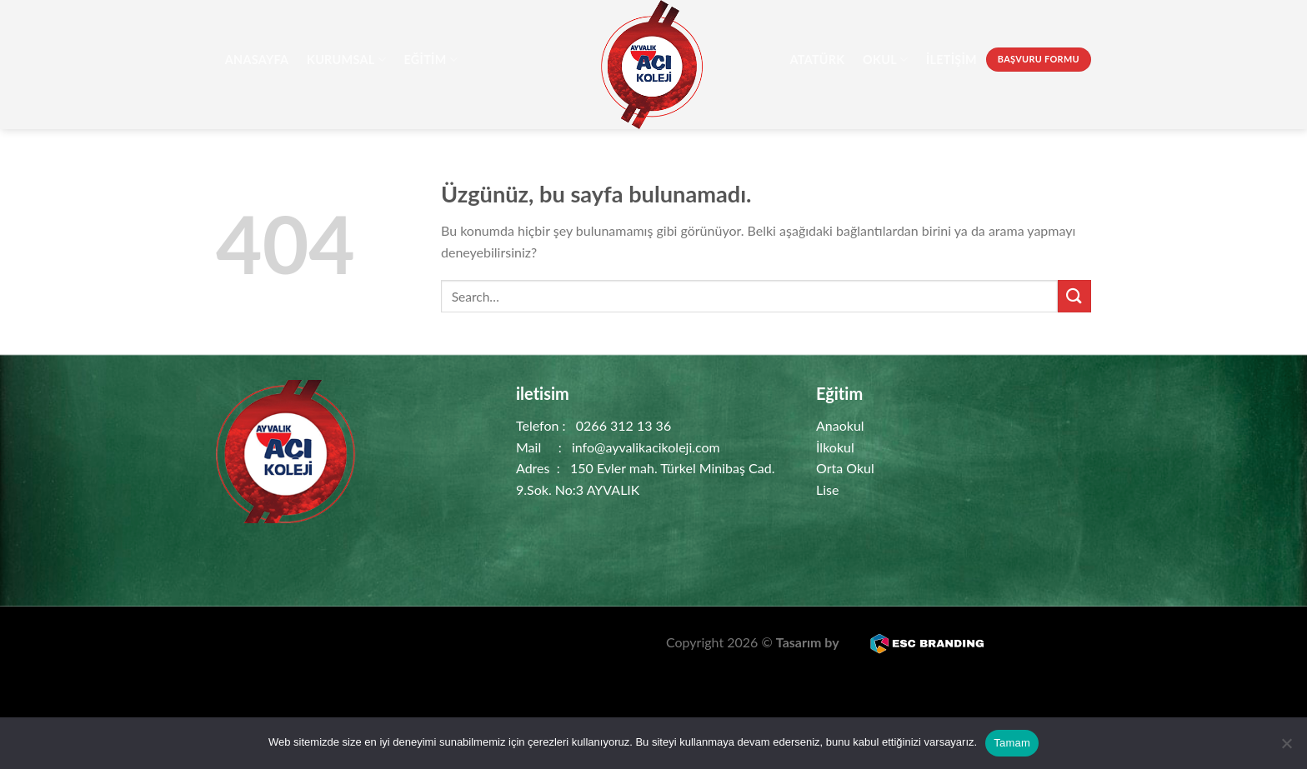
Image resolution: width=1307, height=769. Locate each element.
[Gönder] (1074, 296)
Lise (827, 489)
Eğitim (431, 59)
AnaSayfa (257, 59)
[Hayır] (1286, 748)
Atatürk (816, 59)
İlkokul (835, 447)
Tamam (1012, 743)
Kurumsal (346, 59)
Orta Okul (845, 468)
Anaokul (840, 425)
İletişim (951, 59)
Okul (885, 59)
